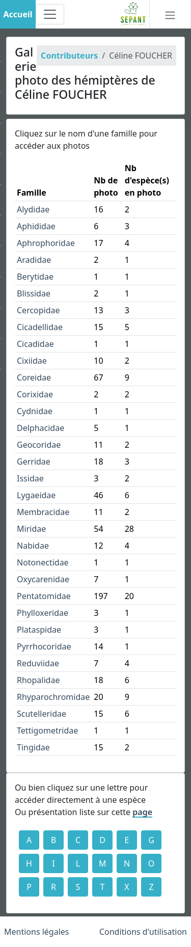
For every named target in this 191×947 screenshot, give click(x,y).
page (142, 812)
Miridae (31, 528)
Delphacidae (40, 428)
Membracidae (43, 512)
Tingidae (33, 747)
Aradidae (34, 259)
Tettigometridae (47, 730)
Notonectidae (43, 562)
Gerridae (33, 461)
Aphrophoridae (46, 243)
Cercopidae (38, 310)
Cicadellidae (40, 327)
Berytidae (35, 276)
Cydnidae (34, 411)
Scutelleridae (41, 713)
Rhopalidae (38, 680)
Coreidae (34, 377)
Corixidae (35, 394)
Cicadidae (35, 343)
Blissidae (33, 293)
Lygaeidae (36, 495)
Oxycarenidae (43, 579)
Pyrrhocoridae (44, 646)
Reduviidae (38, 663)
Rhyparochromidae (53, 696)
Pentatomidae (44, 596)
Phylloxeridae (42, 612)
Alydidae (33, 209)
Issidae (30, 478)
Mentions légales (36, 931)
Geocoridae (39, 444)
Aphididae (36, 226)
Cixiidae (32, 360)
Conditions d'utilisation (143, 931)
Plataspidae (39, 629)
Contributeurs (69, 55)
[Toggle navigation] (50, 14)
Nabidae (33, 545)
